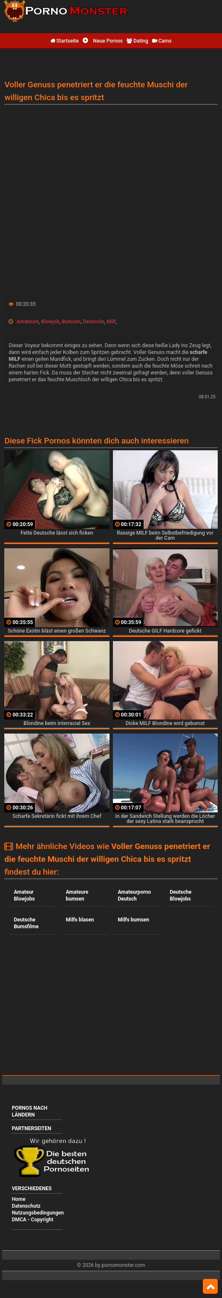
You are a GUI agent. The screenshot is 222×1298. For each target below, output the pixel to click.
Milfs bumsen (134, 920)
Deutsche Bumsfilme (26, 923)
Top (210, 1286)
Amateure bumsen (77, 895)
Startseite (64, 41)
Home (19, 1199)
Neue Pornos (103, 41)
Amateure (27, 322)
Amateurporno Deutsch (134, 895)
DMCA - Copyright (32, 1220)
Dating (137, 41)
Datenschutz (26, 1206)
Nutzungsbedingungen (38, 1213)
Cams (162, 41)
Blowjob (50, 322)
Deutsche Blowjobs (181, 895)
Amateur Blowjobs (24, 895)
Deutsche (93, 322)
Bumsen (71, 322)
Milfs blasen (80, 920)
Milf (111, 322)
